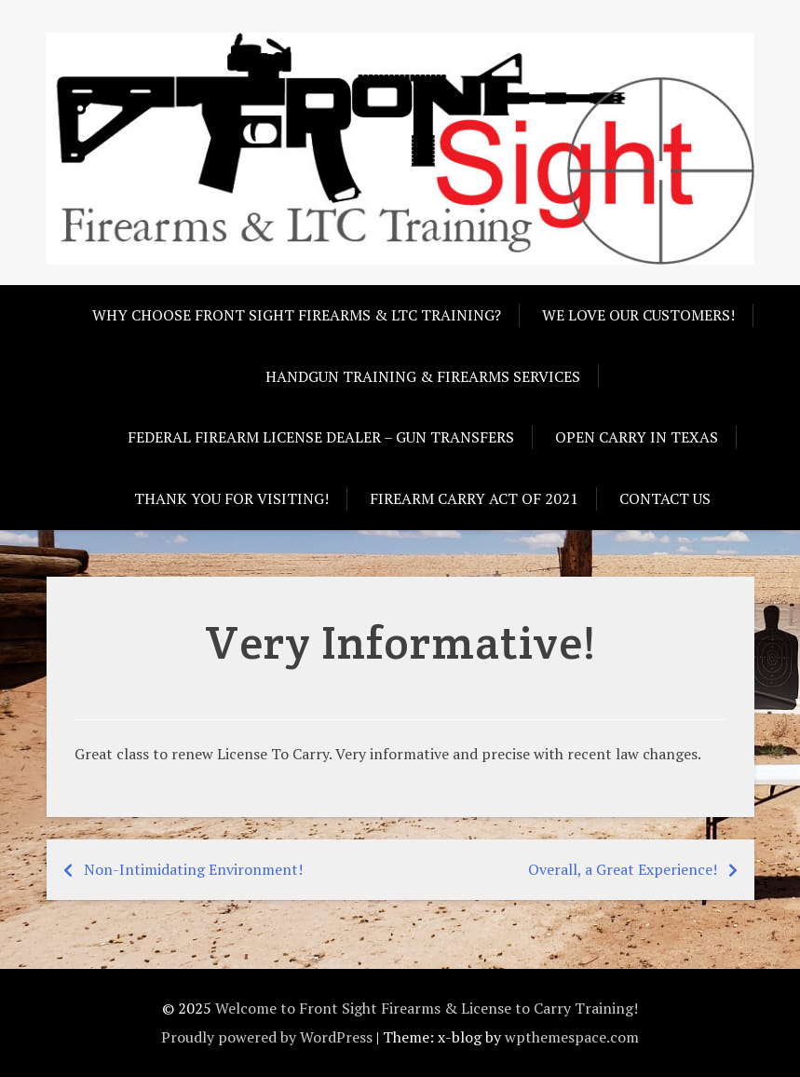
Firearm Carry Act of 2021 (474, 498)
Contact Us (665, 498)
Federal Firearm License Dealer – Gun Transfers (321, 437)
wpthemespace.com (572, 1037)
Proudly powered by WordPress (267, 1037)
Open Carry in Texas (636, 437)
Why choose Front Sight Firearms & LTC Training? (296, 315)
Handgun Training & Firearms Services (422, 376)
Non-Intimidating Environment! (193, 869)
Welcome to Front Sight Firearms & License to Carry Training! (426, 1008)
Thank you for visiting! (231, 498)
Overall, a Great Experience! (622, 869)
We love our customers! (638, 315)
